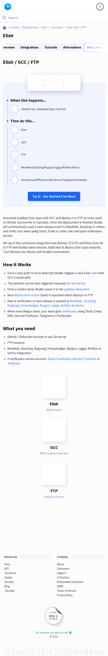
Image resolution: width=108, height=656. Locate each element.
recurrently (78, 283)
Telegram (13, 363)
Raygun (45, 305)
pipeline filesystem (77, 289)
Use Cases (94, 47)
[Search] (56, 18)
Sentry (79, 305)
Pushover (90, 359)
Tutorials (50, 47)
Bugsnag (13, 305)
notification (69, 311)
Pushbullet (63, 359)
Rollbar (66, 305)
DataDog (90, 301)
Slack (51, 359)
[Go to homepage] (7, 6)
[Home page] (5, 27)
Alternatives (72, 47)
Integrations (29, 47)
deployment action (26, 295)
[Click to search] (54, 17)
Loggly (55, 305)
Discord (77, 359)
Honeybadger (29, 305)
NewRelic (76, 301)
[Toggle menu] (100, 6)
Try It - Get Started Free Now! (54, 196)
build (94, 273)
